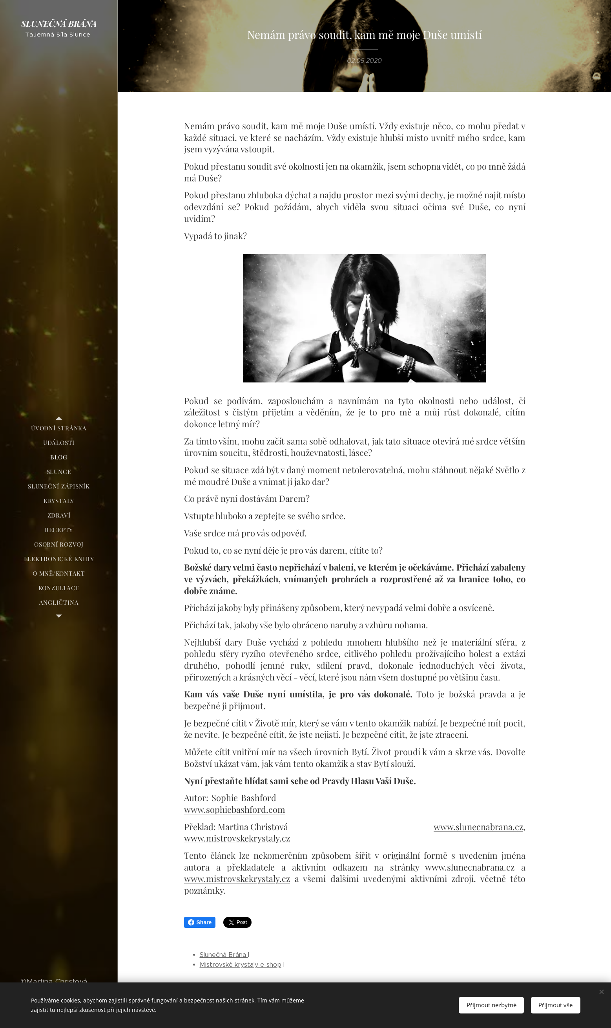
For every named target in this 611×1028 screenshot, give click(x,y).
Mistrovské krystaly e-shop (240, 964)
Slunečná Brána (224, 954)
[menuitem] (58, 428)
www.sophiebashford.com (234, 809)
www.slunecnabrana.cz (478, 826)
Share (200, 922)
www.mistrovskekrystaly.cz (237, 838)
